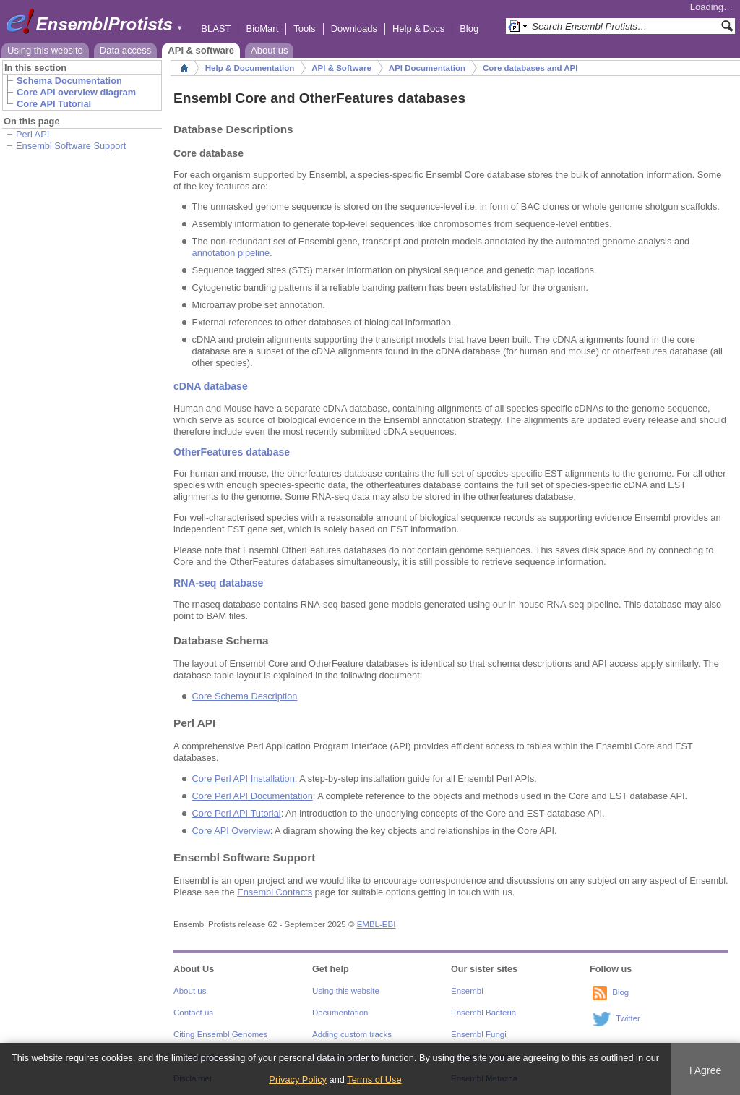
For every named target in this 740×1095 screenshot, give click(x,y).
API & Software (341, 68)
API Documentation (427, 68)
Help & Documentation (249, 68)
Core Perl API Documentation (252, 796)
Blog (469, 28)
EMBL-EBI (376, 924)
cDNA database (210, 386)
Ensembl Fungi (479, 1034)
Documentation (340, 1012)
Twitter (628, 1018)
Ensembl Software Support (71, 145)
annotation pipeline (231, 252)
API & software (201, 50)
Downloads (354, 28)
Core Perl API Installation (243, 778)
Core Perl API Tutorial (236, 813)
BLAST (216, 28)
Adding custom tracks (352, 1034)
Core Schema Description (245, 696)
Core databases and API (530, 68)
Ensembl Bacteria (483, 1012)
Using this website (45, 50)
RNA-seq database (218, 583)
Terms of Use (374, 1079)
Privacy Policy (298, 1079)
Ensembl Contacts (274, 892)
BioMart (262, 28)
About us (269, 50)
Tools (304, 28)
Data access (126, 50)
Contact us (193, 1012)
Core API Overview (231, 830)
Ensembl (467, 991)
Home (184, 68)
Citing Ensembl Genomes (220, 1034)
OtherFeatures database (231, 452)
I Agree (705, 1070)
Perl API (32, 134)
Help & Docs (418, 28)
